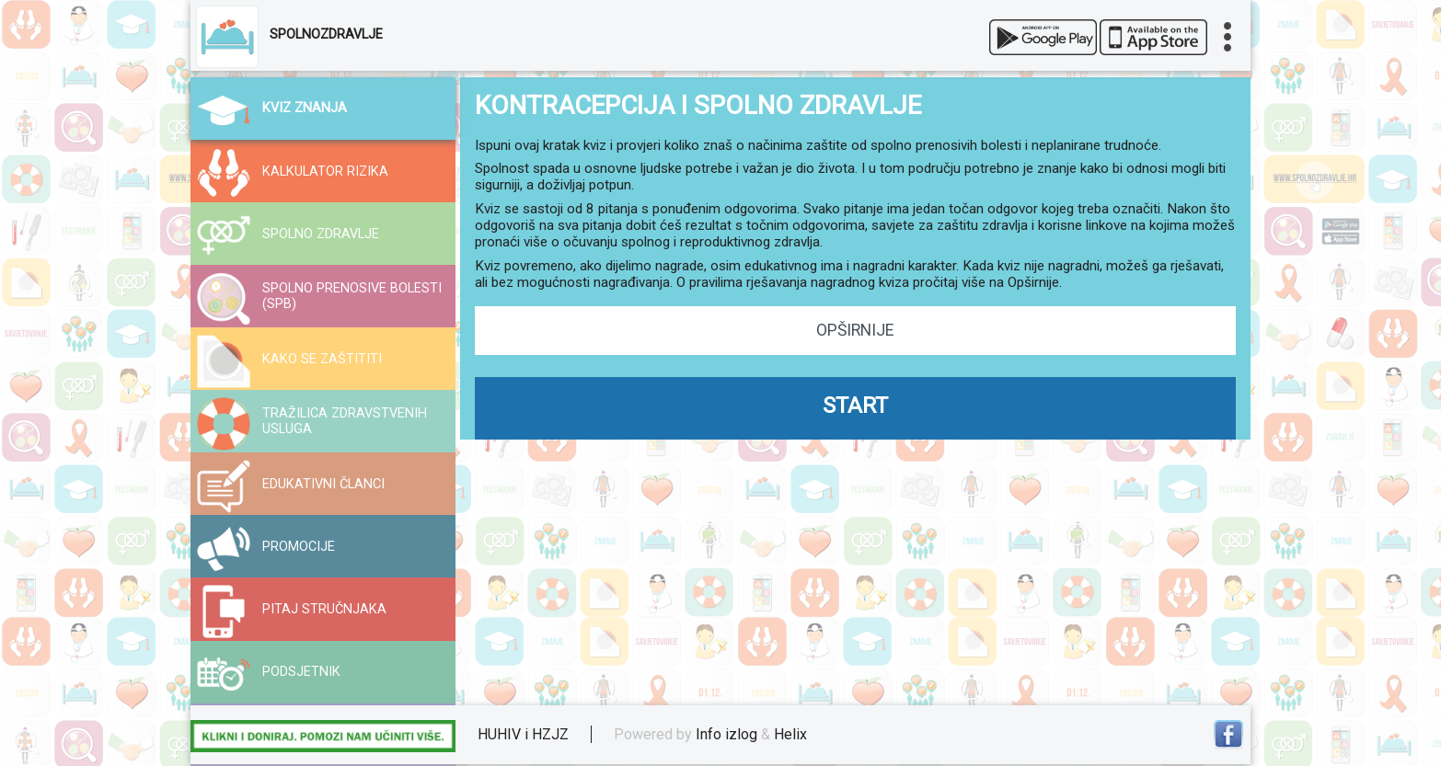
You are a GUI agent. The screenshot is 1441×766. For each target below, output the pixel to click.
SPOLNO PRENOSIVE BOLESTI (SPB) (352, 296)
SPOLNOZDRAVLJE (326, 34)
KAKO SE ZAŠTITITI (322, 359)
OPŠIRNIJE (854, 330)
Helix (790, 734)
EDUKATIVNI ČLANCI (323, 484)
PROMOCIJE (298, 546)
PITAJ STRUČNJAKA (324, 609)
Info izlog (726, 734)
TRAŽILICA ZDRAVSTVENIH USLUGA (344, 421)
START (855, 405)
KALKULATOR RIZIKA (325, 171)
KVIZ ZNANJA (304, 108)
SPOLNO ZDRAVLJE (320, 234)
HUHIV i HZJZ (523, 734)
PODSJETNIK (301, 672)
